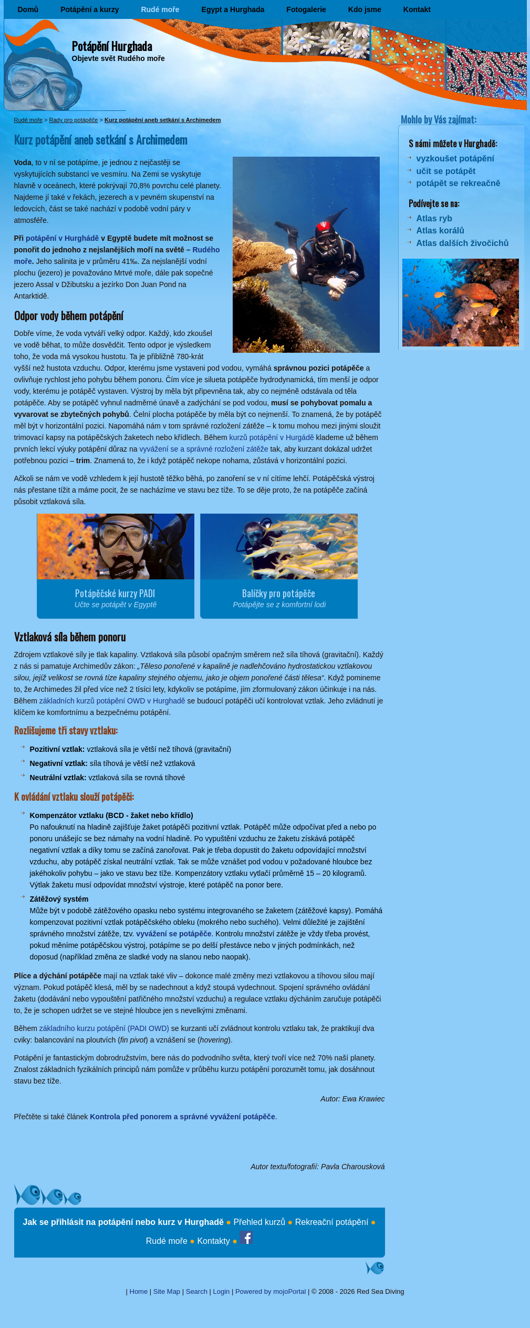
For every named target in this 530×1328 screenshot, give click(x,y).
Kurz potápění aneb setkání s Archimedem (163, 120)
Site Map (166, 1291)
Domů (28, 9)
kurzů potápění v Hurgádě (272, 437)
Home (139, 1291)
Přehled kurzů (259, 1222)
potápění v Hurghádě (62, 238)
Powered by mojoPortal (270, 1291)
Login (221, 1291)
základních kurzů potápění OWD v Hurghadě (112, 701)
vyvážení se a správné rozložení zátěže (203, 449)
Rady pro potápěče (73, 120)
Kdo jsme (364, 9)
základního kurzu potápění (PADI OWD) (104, 1028)
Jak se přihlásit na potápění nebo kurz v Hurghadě (123, 1222)
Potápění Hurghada (112, 45)
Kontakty (213, 1241)
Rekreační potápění (332, 1222)
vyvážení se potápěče (173, 933)
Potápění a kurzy (89, 9)
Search (196, 1291)
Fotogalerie (306, 9)
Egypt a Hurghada (233, 9)
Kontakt (417, 9)
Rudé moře (160, 9)
